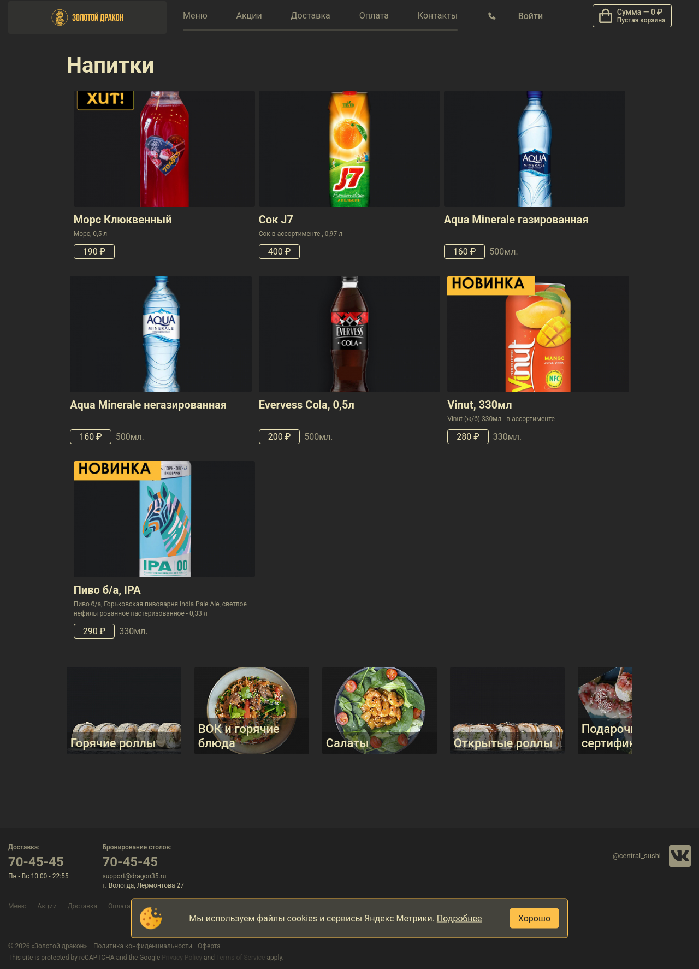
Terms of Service (240, 957)
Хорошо (534, 918)
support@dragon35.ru (135, 876)
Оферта (209, 946)
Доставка (310, 15)
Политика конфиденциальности (142, 946)
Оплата (374, 15)
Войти (530, 16)
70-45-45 (36, 862)
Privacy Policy (182, 957)
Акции (249, 15)
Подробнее (459, 918)
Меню (195, 15)
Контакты (438, 15)
